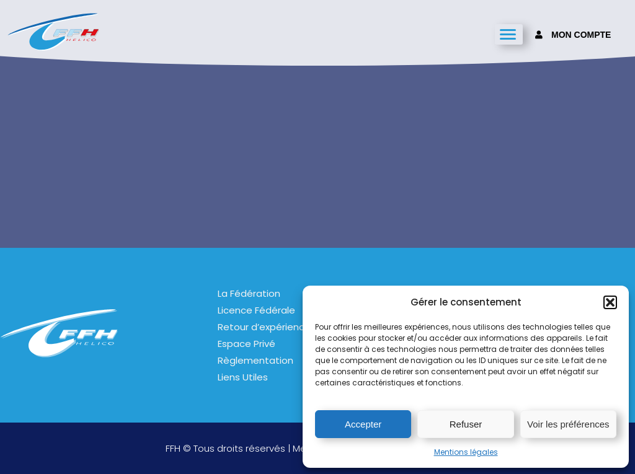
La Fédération (249, 293)
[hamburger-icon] (509, 34)
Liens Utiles (243, 377)
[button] (610, 302)
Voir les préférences (568, 424)
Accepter (363, 424)
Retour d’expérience (264, 326)
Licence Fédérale (256, 310)
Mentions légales (466, 452)
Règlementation (255, 360)
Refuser (466, 424)
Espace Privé (246, 343)
